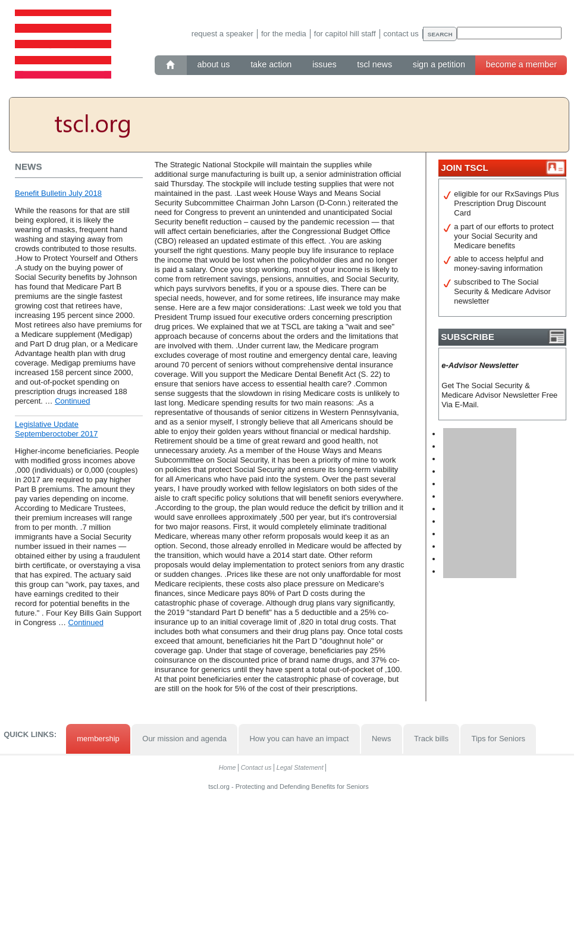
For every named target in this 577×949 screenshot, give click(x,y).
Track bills (431, 738)
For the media (283, 33)
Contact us (401, 33)
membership (98, 738)
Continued (72, 401)
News (381, 738)
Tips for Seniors (498, 738)
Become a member (521, 64)
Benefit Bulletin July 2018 (58, 193)
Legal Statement (300, 767)
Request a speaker (222, 33)
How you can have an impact (299, 738)
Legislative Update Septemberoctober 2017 (56, 429)
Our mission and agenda (184, 738)
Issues (324, 64)
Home (227, 767)
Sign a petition (439, 64)
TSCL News (374, 64)
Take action (270, 64)
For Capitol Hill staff (345, 33)
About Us (213, 64)
